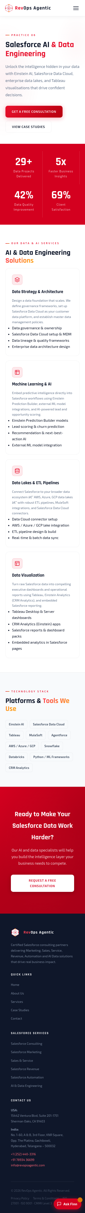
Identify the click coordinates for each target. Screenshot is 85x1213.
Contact (16, 1018)
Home (15, 985)
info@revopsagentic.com (28, 1165)
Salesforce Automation (27, 1077)
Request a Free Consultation (42, 883)
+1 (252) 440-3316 (23, 1154)
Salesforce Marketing (26, 1052)
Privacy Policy (20, 1198)
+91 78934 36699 (22, 1160)
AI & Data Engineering (26, 1086)
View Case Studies (28, 127)
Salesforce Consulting (26, 1043)
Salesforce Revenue (25, 1069)
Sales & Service (22, 1060)
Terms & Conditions (46, 1198)
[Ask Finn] (67, 1204)
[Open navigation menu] (75, 8)
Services (17, 1002)
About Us (17, 993)
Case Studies (20, 1010)
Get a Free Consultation (34, 111)
